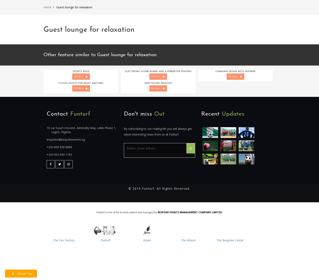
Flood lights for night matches (81, 83)
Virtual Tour (22, 274)
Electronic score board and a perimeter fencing (158, 71)
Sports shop (81, 71)
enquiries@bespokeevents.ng (66, 139)
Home (48, 7)
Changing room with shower (235, 71)
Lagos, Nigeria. (61, 132)
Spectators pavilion (158, 83)
